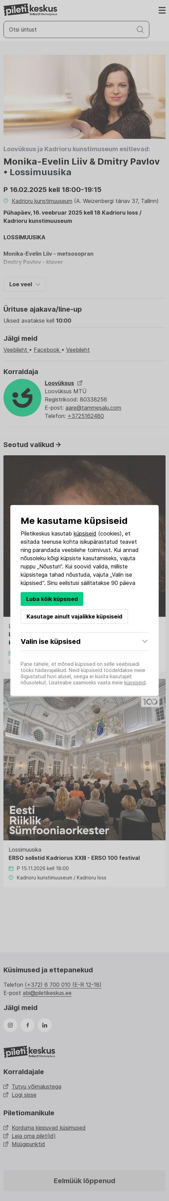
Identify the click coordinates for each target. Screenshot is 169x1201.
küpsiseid (85, 533)
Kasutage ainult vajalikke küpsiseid (74, 616)
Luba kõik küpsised (52, 599)
